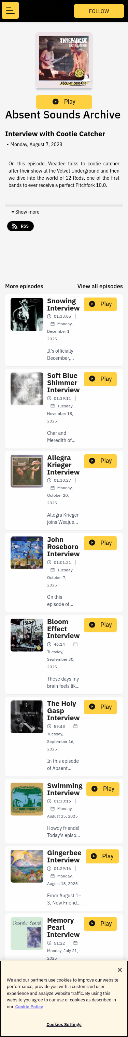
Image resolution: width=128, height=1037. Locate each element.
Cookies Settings (63, 1027)
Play (64, 101)
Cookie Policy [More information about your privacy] (29, 1009)
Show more (25, 212)
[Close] (119, 972)
